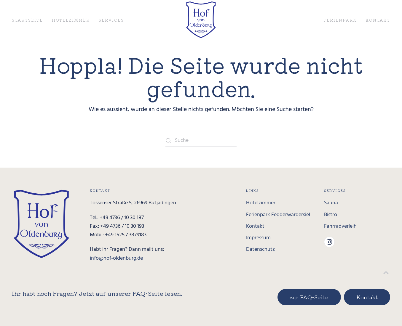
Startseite (27, 20)
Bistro (330, 215)
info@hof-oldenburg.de (116, 258)
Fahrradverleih (340, 226)
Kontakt (255, 226)
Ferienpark (340, 20)
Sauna (331, 203)
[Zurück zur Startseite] (201, 20)
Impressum (258, 238)
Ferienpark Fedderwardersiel (278, 215)
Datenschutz (260, 249)
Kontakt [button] (378, 20)
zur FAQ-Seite (309, 297)
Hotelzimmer (71, 20)
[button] (386, 273)
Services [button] (111, 20)
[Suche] (201, 141)
